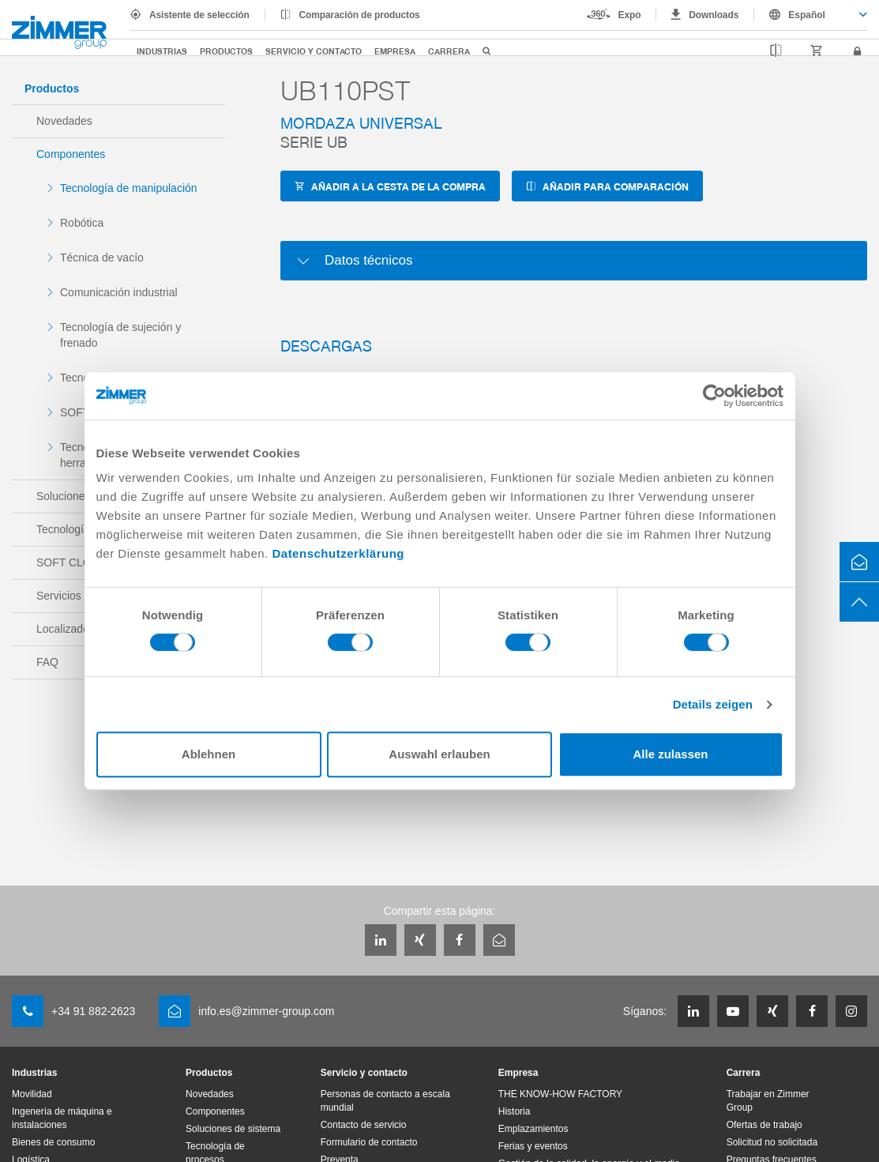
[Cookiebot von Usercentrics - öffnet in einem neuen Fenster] (714, 396)
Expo (629, 15)
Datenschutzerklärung (338, 553)
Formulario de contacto (369, 1142)
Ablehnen (208, 754)
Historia (514, 1111)
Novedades (64, 121)
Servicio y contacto (313, 51)
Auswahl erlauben (439, 754)
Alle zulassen (670, 754)
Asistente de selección (199, 15)
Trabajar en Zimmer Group (768, 1101)
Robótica (81, 222)
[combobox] (810, 15)
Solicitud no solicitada (772, 1142)
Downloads (713, 15)
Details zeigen (713, 704)
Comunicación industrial (119, 292)
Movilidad (32, 1094)
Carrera (449, 51)
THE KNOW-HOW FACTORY (560, 1094)
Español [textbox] (806, 15)
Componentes (70, 154)
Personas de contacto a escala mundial (385, 1101)
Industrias (162, 51)
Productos (226, 51)
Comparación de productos (359, 15)
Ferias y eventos (533, 1146)
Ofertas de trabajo (764, 1124)
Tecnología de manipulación (128, 188)
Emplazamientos (533, 1128)
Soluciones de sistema (233, 1128)
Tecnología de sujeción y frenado (120, 335)
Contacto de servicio (364, 1124)
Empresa (394, 51)
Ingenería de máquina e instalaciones (62, 1118)
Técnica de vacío (102, 257)
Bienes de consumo (53, 1142)
